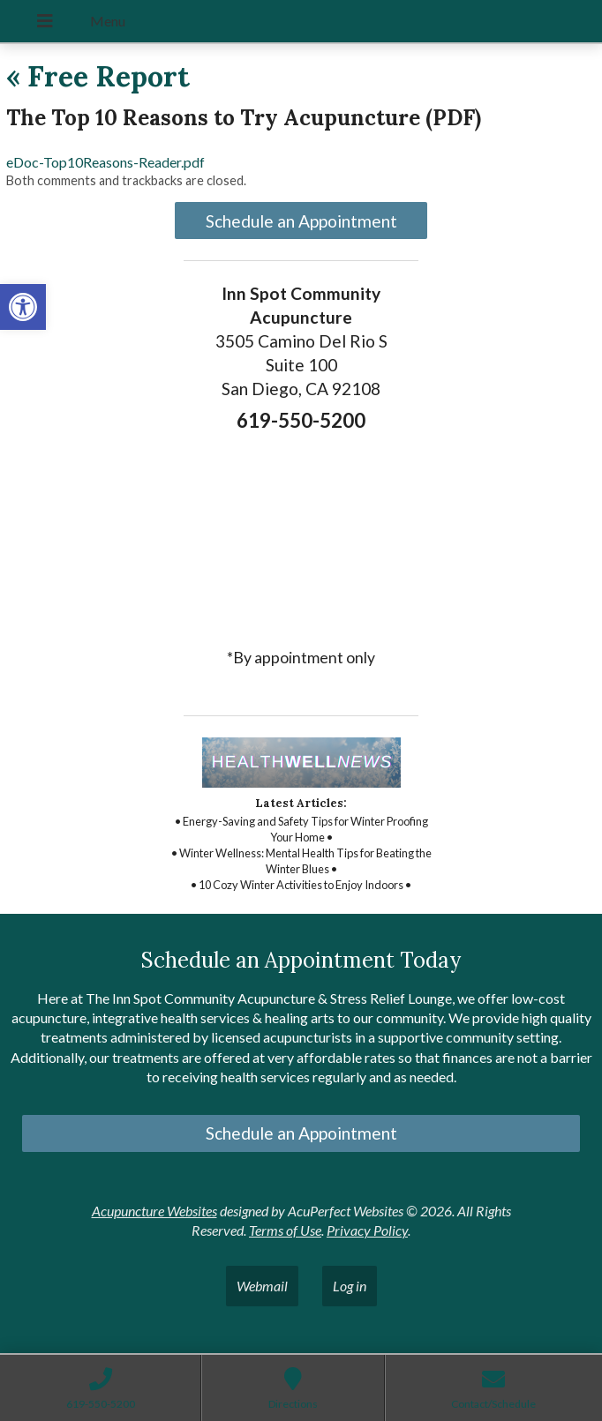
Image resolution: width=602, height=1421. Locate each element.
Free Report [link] (98, 76)
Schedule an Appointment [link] (301, 221)
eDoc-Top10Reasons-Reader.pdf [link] (105, 161)
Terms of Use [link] (285, 1230)
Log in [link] (349, 1285)
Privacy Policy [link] (367, 1230)
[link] (23, 307)
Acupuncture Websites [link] (154, 1210)
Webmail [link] (262, 1285)
